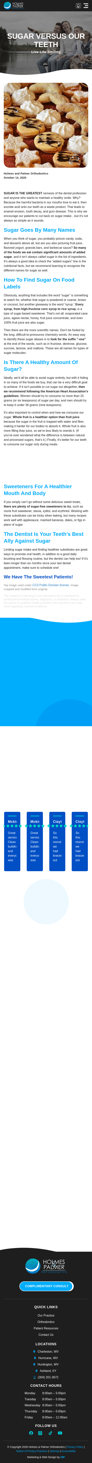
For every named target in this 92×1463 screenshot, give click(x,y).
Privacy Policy (75, 1446)
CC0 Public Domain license (51, 585)
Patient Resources (46, 1328)
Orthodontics (46, 1322)
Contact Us (46, 1334)
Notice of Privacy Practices (32, 1451)
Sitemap (54, 1451)
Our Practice (46, 1315)
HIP (62, 1457)
